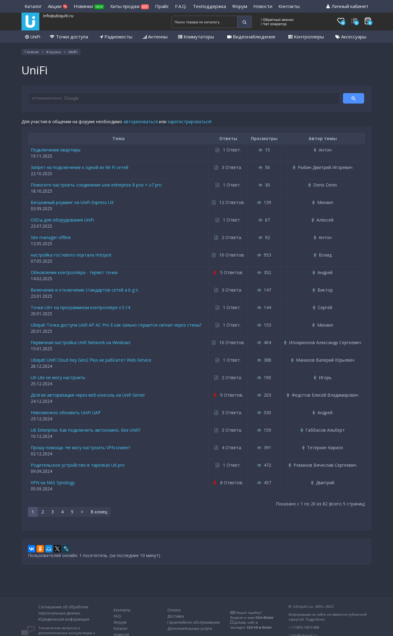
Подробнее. (315, 619)
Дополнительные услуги (189, 628)
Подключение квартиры (55, 150)
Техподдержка (209, 6)
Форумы (53, 51)
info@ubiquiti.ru (58, 15)
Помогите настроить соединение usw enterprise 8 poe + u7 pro (96, 185)
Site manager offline (51, 237)
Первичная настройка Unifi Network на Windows (80, 342)
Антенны (155, 36)
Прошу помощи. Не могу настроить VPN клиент (80, 447)
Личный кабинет (347, 6)
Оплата (174, 610)
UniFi (32, 36)
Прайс (162, 6)
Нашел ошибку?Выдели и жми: (252, 615)
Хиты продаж (129, 6)
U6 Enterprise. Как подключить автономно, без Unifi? (85, 430)
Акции (58, 6)
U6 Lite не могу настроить (58, 377)
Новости (262, 6)
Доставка (175, 616)
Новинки (89, 6)
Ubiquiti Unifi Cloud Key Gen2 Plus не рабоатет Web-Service (91, 360)
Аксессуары (350, 36)
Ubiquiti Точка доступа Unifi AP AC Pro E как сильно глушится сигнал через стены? (116, 325)
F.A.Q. (181, 6)
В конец (99, 512)
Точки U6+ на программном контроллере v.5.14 (80, 307)
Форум (239, 6)
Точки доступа (69, 36)
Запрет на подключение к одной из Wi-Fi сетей (79, 167)
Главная (32, 51)
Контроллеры (306, 36)
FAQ (117, 616)
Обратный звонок (277, 19)
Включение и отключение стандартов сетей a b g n (84, 290)
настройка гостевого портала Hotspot (71, 255)
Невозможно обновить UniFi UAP (66, 412)
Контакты (289, 6)
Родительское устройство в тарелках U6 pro (78, 465)
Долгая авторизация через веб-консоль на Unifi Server (88, 395)
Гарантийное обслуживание (193, 622)
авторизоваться (140, 121)
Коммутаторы (196, 36)
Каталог (33, 6)
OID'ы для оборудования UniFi (62, 220)
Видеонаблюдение (251, 36)
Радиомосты (116, 36)
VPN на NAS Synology (53, 482)
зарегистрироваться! (190, 121)
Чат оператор (273, 24)
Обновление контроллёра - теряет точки (74, 272)
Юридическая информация (63, 619)
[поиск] (183, 98)
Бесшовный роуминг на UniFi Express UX (72, 202)
